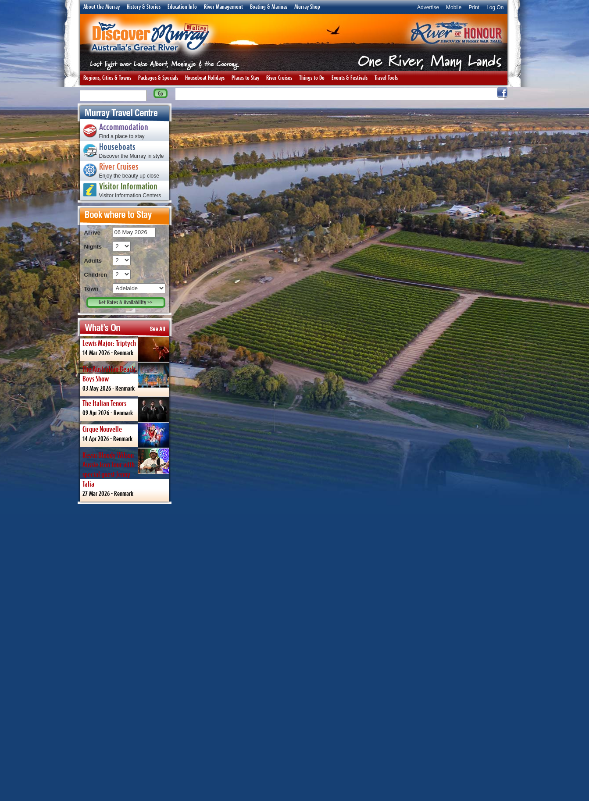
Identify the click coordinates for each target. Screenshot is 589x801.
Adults (93, 260)
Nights (93, 246)
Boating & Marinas (268, 7)
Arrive (92, 232)
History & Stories (144, 7)
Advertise (428, 7)
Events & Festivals (350, 78)
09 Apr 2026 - (125, 408)
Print (473, 7)
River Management (223, 7)
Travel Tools (386, 78)
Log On (494, 7)
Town (91, 288)
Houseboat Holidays (205, 78)
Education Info (182, 7)
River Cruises (279, 78)
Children (95, 274)
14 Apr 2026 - (125, 434)
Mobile (453, 7)
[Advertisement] (124, 651)
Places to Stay (245, 78)
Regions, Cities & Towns (107, 78)
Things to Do (312, 78)
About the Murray (101, 7)
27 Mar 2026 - (125, 472)
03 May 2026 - (125, 377)
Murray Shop (307, 7)
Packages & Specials (158, 78)
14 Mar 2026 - (125, 348)
